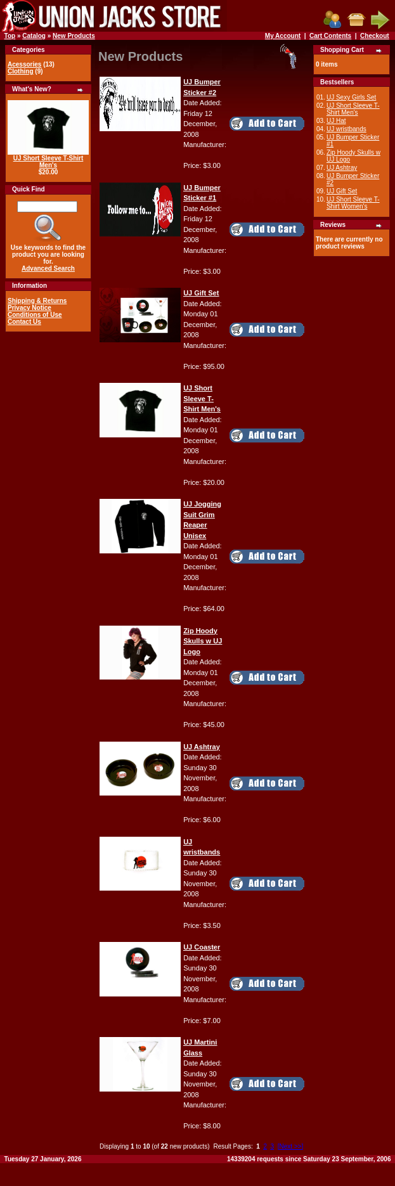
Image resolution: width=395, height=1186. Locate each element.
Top (10, 35)
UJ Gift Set (342, 191)
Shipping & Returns (37, 300)
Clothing (21, 71)
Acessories (24, 64)
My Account (283, 35)
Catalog (34, 35)
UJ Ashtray (342, 167)
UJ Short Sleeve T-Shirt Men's (48, 162)
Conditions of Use (35, 314)
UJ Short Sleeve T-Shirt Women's (353, 203)
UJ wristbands (346, 129)
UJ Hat (336, 120)
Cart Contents (330, 35)
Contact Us (24, 321)
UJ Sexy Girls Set (351, 97)
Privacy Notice (29, 307)
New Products (74, 35)
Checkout (374, 35)
